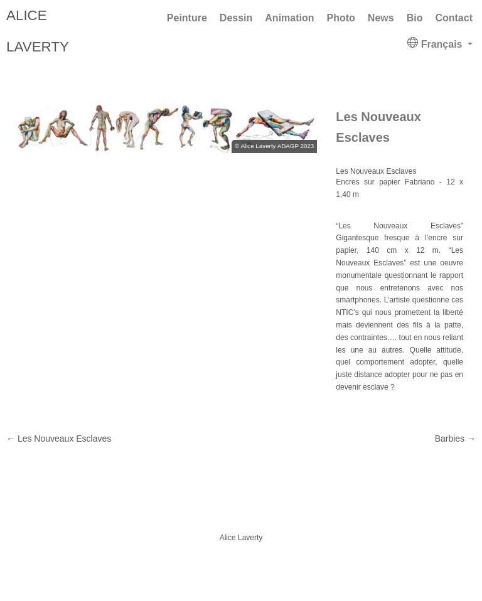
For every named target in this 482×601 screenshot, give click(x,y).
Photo (341, 18)
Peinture (187, 18)
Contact (454, 18)
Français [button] (436, 43)
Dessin (236, 18)
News (381, 18)
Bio (415, 18)
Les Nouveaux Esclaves (58, 438)
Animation (289, 18)
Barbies (455, 438)
